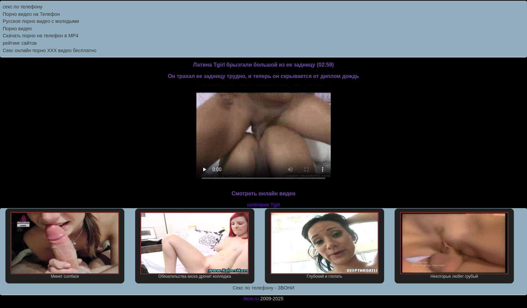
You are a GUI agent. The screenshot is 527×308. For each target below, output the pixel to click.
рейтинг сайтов (20, 43)
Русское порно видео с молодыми (41, 21)
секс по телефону (22, 6)
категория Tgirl (263, 204)
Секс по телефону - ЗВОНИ (263, 288)
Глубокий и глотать (325, 245)
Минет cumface (65, 245)
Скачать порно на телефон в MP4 (40, 35)
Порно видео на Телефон (31, 14)
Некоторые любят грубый (454, 245)
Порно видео (17, 28)
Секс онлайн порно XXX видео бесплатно (49, 50)
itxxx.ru (251, 298)
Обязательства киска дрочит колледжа (194, 245)
